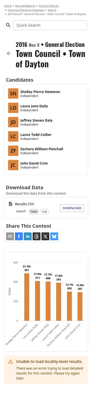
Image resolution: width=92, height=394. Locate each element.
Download (72, 208)
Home (8, 6)
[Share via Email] (10, 236)
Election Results (49, 6)
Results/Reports (25, 6)
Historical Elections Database (26, 10)
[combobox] (50, 25)
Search (52, 10)
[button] (33, 212)
